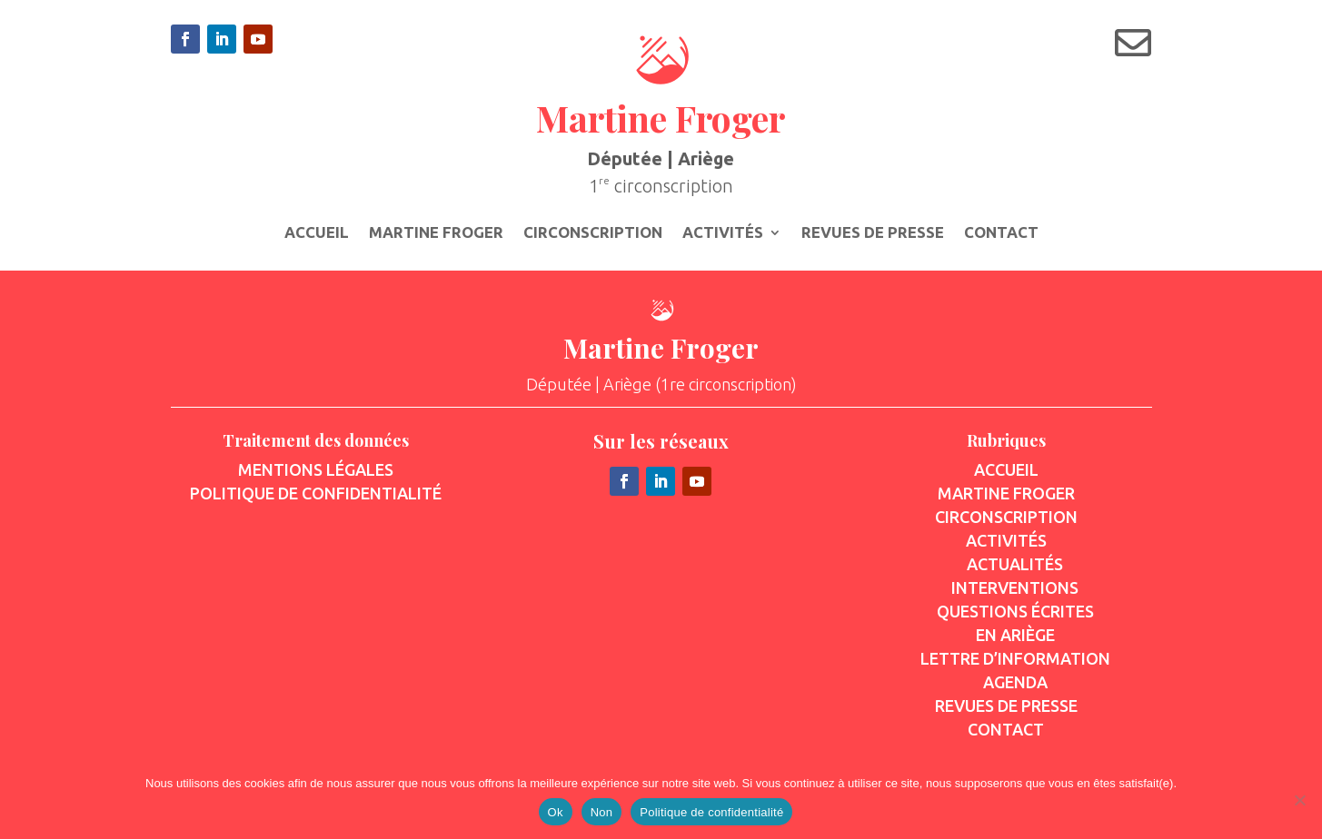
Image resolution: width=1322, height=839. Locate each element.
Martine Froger (436, 233)
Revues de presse (872, 233)
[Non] (1299, 800)
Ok (555, 812)
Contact (1001, 233)
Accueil (316, 233)
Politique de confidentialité (711, 812)
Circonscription (592, 233)
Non (602, 812)
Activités (722, 233)
